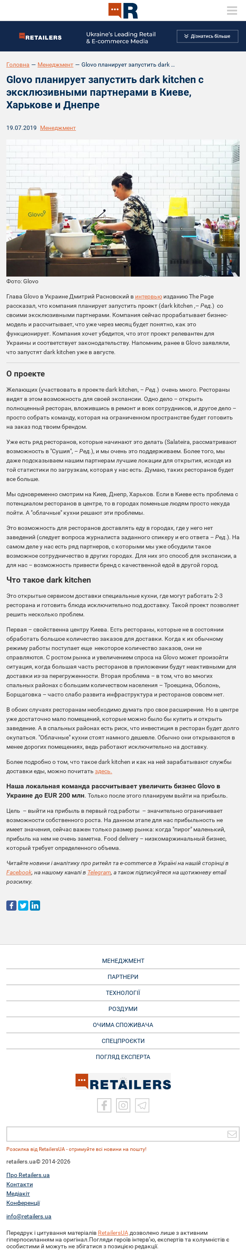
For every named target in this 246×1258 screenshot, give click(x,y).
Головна (18, 64)
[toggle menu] (232, 10)
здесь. (103, 771)
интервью (148, 296)
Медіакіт (18, 1193)
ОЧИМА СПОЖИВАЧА (123, 1024)
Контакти (19, 1184)
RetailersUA (113, 1232)
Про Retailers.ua (28, 1175)
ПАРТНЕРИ (123, 976)
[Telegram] (142, 1105)
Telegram (99, 872)
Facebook (19, 872)
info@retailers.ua (28, 1216)
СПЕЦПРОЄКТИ (123, 1041)
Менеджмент (55, 64)
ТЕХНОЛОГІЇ (123, 992)
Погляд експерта (123, 1057)
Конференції (23, 1202)
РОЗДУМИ (123, 1008)
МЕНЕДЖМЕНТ (123, 960)
